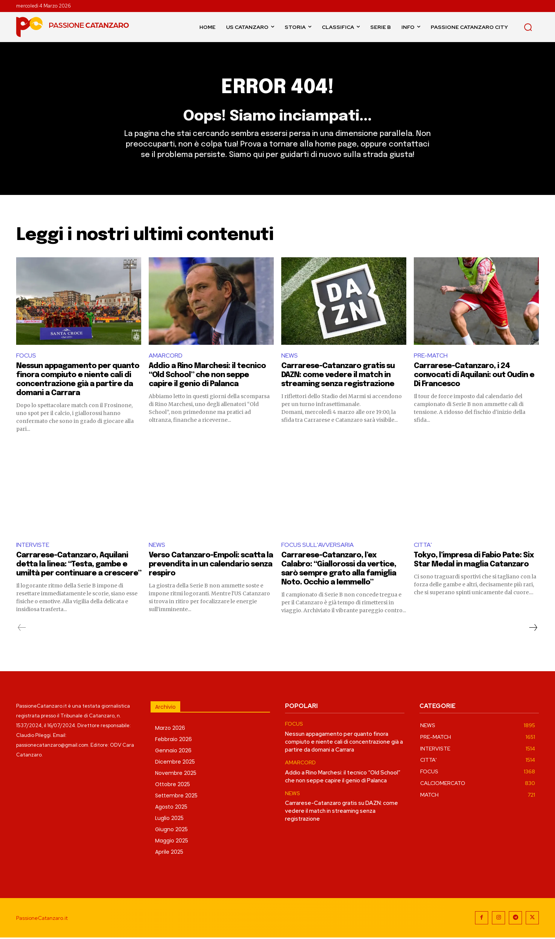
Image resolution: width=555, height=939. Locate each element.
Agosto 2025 (171, 808)
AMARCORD (165, 357)
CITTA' (423, 546)
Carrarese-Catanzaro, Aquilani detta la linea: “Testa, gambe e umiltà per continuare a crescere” (78, 566)
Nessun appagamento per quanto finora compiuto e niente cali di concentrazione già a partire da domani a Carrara (344, 743)
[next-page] (533, 629)
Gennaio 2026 (173, 752)
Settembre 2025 (176, 797)
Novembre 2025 (175, 774)
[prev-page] (22, 629)
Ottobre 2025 (172, 786)
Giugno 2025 (171, 831)
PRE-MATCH (431, 357)
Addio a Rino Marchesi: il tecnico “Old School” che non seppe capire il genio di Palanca (207, 376)
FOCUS (26, 357)
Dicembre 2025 (175, 763)
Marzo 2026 (170, 729)
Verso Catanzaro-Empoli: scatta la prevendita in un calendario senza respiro (211, 566)
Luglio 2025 (169, 819)
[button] (528, 27)
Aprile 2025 (169, 853)
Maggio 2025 (171, 842)
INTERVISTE (32, 546)
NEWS (289, 357)
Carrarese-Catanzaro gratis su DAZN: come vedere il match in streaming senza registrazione (338, 376)
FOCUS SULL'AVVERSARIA (317, 546)
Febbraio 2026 (173, 740)
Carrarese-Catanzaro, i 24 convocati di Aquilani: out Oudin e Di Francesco (474, 376)
